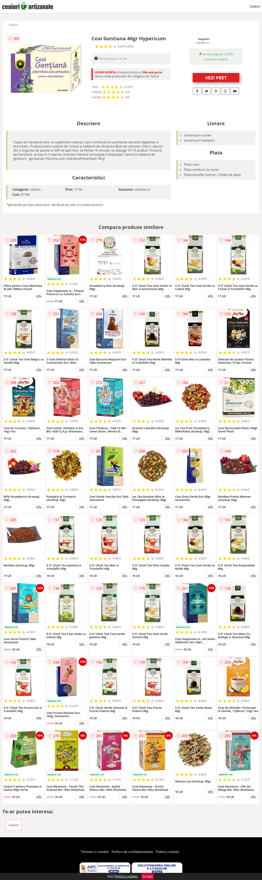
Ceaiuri (255, 6)
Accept (147, 876)
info (38, 296)
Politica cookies (167, 852)
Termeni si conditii (95, 852)
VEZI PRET (216, 77)
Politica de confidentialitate (132, 852)
